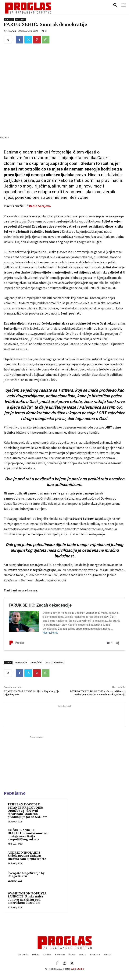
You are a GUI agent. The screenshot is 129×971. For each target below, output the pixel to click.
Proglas (11, 31)
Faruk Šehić (36, 662)
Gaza (47, 662)
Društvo (9, 19)
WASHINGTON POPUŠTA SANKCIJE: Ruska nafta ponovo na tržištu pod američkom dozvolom (27, 898)
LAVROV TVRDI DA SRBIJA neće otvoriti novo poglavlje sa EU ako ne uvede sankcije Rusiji (97, 693)
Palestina (58, 662)
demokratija (21, 662)
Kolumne (20, 19)
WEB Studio (77, 968)
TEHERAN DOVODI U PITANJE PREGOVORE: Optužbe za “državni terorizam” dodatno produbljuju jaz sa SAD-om (27, 811)
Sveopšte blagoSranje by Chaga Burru (26, 874)
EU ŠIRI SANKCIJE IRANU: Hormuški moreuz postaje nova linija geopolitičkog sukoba (28, 835)
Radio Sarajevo (40, 206)
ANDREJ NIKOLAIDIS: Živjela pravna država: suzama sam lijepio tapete (27, 856)
